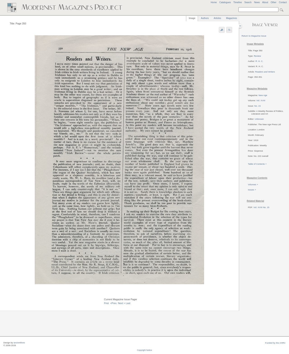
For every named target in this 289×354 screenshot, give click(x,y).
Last (128, 303)
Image (192, 18)
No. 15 (257, 106)
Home (214, 2)
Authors (205, 18)
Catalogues (225, 2)
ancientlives (19, 342)
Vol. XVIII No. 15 (261, 207)
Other (273, 2)
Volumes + (253, 184)
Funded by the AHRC (275, 343)
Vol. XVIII (260, 100)
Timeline (237, 2)
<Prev (113, 303)
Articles (217, 18)
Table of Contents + (257, 164)
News (257, 2)
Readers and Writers (265, 71)
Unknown (259, 119)
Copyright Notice (144, 350)
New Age (263, 95)
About (265, 2)
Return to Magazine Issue (254, 36)
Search (248, 2)
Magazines (231, 18)
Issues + (252, 189)
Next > (121, 303)
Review (257, 56)
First (106, 303)
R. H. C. (259, 61)
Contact (283, 2)
